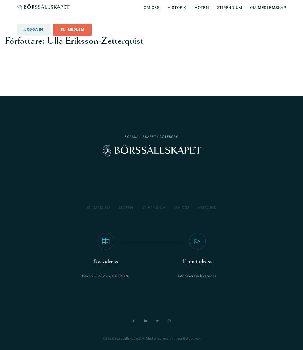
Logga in (33, 29)
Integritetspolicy (186, 338)
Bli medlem (72, 29)
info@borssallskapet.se (197, 276)
